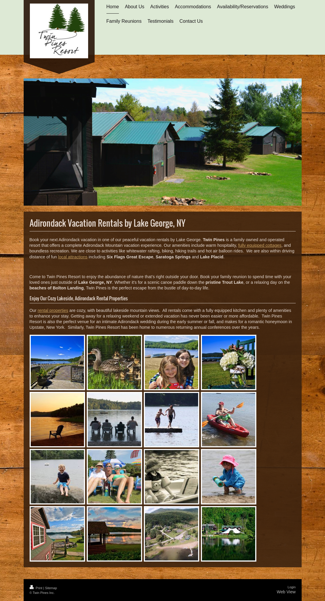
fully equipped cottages (259, 245)
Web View (286, 591)
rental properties (53, 310)
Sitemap (51, 588)
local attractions (72, 256)
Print (36, 588)
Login (292, 587)
